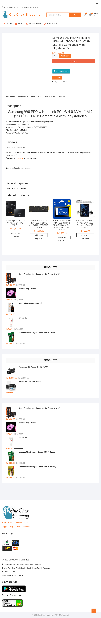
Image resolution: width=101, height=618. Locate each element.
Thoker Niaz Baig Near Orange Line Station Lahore (21, 564)
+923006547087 (9, 572)
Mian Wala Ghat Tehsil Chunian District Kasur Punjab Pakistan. (26, 568)
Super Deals (33, 24)
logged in (19, 158)
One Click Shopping (24, 15)
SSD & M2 (64, 81)
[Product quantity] (55, 56)
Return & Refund (22, 522)
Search (75, 15)
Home (7, 24)
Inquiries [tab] (62, 96)
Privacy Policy (7, 522)
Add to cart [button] (15, 233)
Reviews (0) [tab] (23, 96)
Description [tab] (10, 96)
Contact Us (51, 24)
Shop (19, 24)
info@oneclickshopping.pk (27, 7)
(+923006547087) (9, 7)
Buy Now (73, 61)
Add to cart (65, 56)
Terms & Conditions (23, 527)
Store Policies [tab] (49, 96)
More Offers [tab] (36, 96)
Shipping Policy (7, 527)
